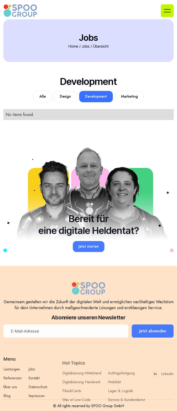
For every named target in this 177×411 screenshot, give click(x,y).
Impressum (36, 402)
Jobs (86, 46)
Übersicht (101, 46)
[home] (23, 10)
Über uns (10, 393)
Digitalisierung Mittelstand (81, 382)
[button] (167, 10)
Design (65, 96)
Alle (42, 96)
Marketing (129, 96)
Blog (6, 402)
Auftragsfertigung (121, 382)
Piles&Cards (71, 400)
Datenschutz (38, 393)
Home (73, 46)
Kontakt (34, 384)
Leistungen (11, 375)
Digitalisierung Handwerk (81, 391)
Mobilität (114, 391)
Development (96, 96)
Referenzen (12, 384)
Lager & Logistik (120, 400)
